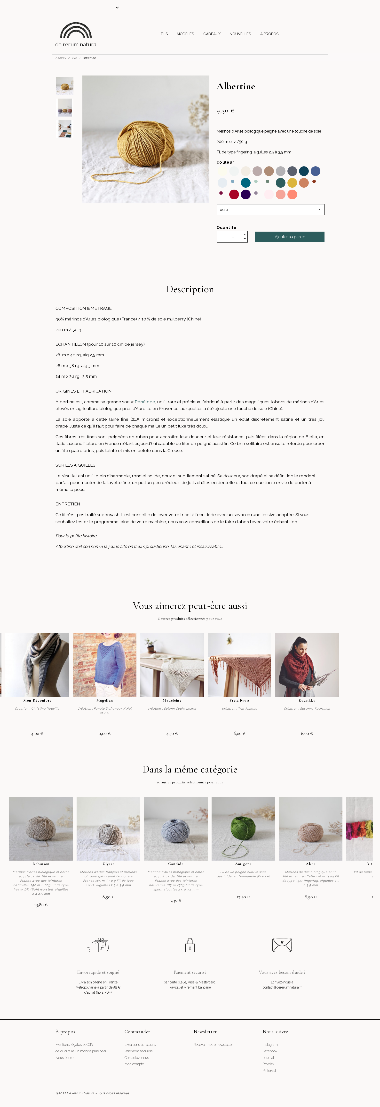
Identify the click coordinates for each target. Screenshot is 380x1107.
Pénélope (145, 401)
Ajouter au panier (290, 237)
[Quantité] (232, 236)
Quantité (227, 227)
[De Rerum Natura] (75, 34)
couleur (225, 162)
